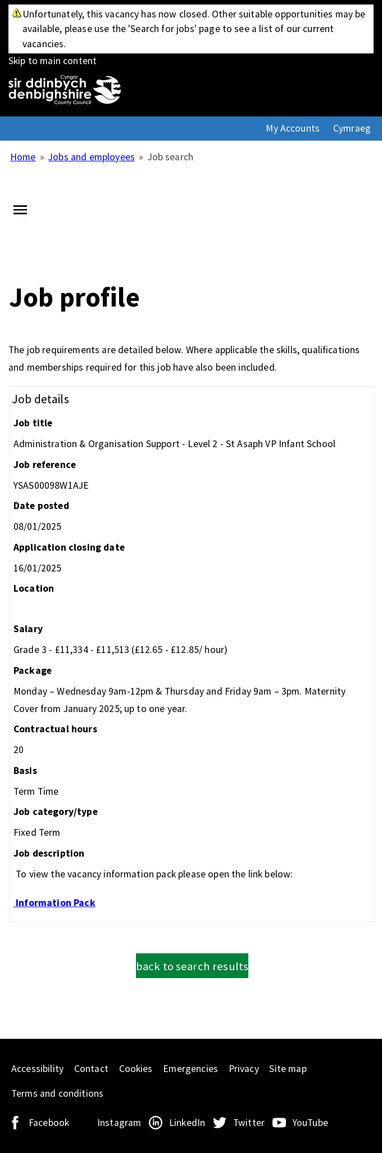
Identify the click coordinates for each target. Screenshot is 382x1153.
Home (23, 157)
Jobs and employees (91, 157)
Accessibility (37, 1068)
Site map (287, 1068)
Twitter (249, 1122)
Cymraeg (352, 128)
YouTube (310, 1122)
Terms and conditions (57, 1093)
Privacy (244, 1068)
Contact (91, 1068)
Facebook (49, 1122)
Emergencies (190, 1068)
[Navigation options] (20, 212)
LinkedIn (187, 1122)
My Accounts (293, 128)
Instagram (119, 1122)
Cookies (136, 1068)
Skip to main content (191, 35)
